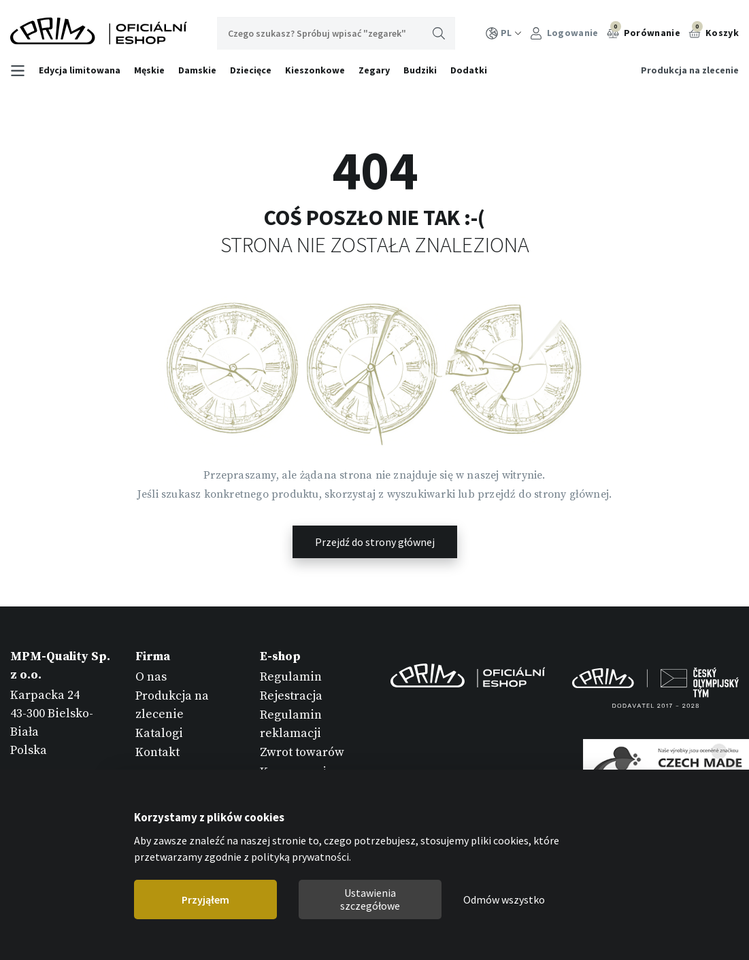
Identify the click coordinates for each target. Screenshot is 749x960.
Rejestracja (291, 696)
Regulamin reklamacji (291, 724)
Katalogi (159, 733)
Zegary (374, 70)
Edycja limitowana (79, 70)
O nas (151, 677)
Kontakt (157, 752)
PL (504, 33)
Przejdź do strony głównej (375, 542)
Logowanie (564, 33)
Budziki (420, 70)
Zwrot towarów (302, 752)
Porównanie (643, 31)
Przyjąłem (205, 899)
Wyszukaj (439, 33)
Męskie (149, 70)
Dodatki (468, 70)
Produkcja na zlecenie (690, 70)
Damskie (197, 70)
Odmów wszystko (504, 899)
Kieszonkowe (315, 70)
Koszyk (713, 31)
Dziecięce (250, 70)
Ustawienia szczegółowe (370, 899)
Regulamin (291, 677)
